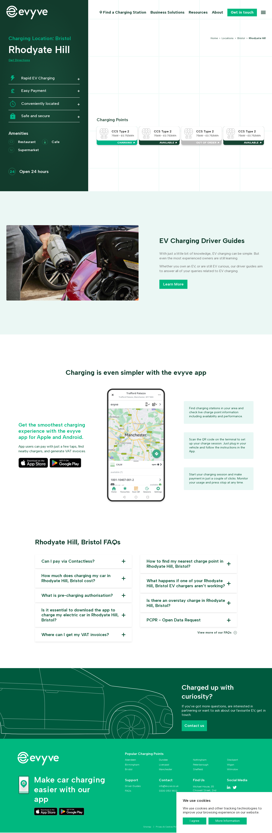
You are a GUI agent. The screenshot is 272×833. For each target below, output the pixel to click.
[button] (44, 79)
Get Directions (19, 60)
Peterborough (200, 765)
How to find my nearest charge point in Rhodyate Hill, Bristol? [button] (185, 564)
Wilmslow (232, 769)
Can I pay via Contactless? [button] (68, 561)
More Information (227, 821)
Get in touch (242, 12)
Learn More (173, 284)
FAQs (128, 791)
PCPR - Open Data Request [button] (174, 620)
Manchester (165, 769)
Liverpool (164, 765)
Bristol (241, 38)
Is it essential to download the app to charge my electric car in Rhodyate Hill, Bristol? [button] (80, 615)
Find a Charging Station (124, 12)
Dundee (163, 760)
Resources (197, 12)
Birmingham (132, 765)
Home (214, 38)
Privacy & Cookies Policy (168, 827)
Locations (228, 38)
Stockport (232, 760)
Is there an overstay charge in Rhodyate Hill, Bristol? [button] (186, 603)
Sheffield (198, 769)
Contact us (194, 726)
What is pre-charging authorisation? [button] (77, 595)
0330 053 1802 (168, 791)
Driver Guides (133, 786)
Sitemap (147, 827)
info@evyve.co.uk (168, 786)
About (217, 12)
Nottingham (200, 760)
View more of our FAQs (214, 633)
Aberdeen (130, 760)
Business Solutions (167, 12)
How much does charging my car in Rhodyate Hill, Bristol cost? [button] (76, 578)
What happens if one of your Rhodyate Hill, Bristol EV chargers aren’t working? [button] (186, 584)
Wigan (230, 765)
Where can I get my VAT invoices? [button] (75, 635)
